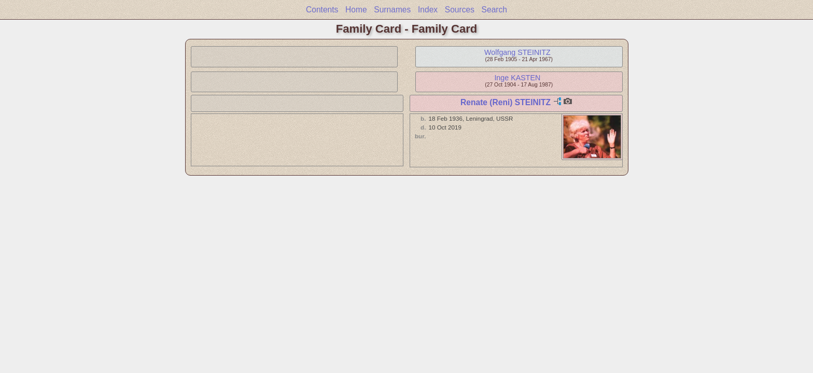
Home (356, 9)
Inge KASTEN (517, 78)
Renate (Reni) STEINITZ (505, 102)
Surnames (392, 9)
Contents (322, 9)
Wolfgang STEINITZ (517, 52)
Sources (459, 9)
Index (428, 9)
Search (494, 9)
